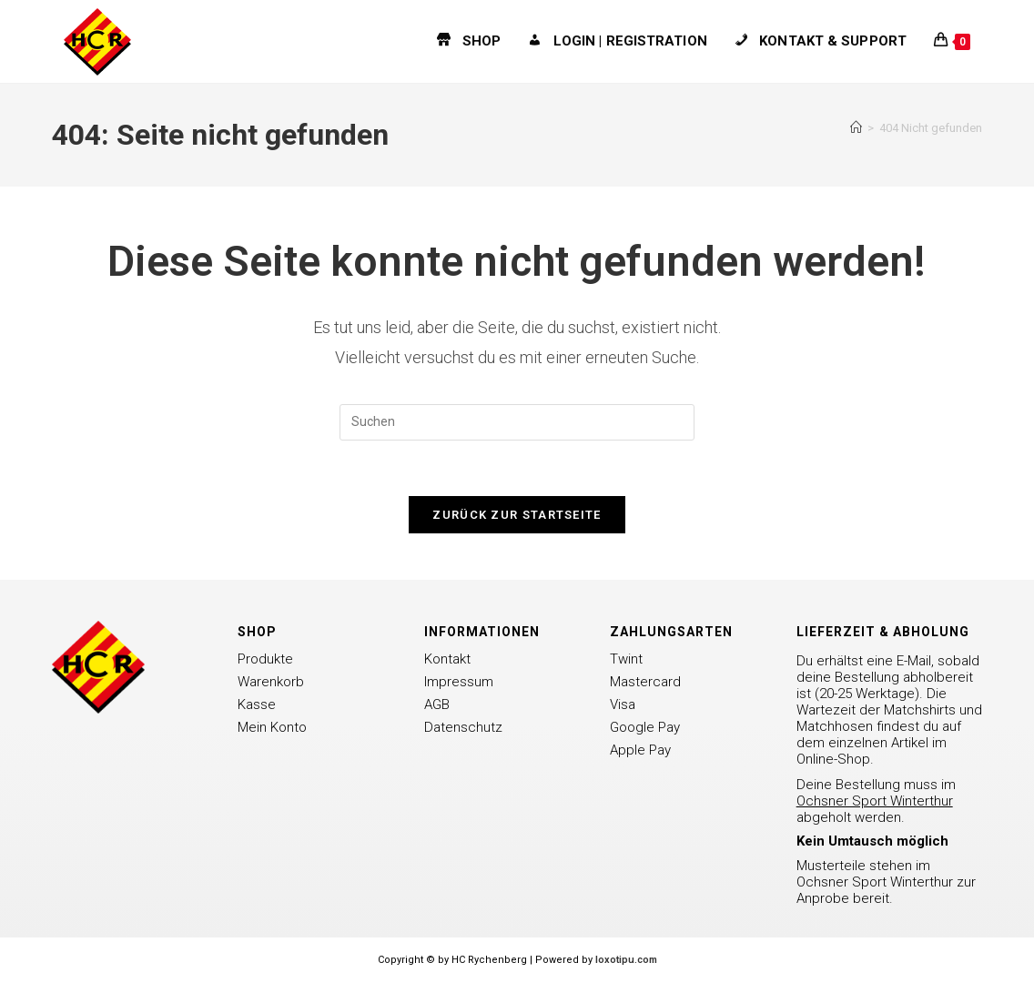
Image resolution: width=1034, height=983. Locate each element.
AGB (437, 704)
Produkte (265, 659)
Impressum (458, 682)
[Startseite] (856, 128)
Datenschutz (463, 727)
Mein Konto (272, 727)
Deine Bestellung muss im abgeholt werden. (876, 801)
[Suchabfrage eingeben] (517, 422)
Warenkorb (271, 682)
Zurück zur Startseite (516, 515)
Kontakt (447, 659)
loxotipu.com (626, 961)
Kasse (257, 704)
